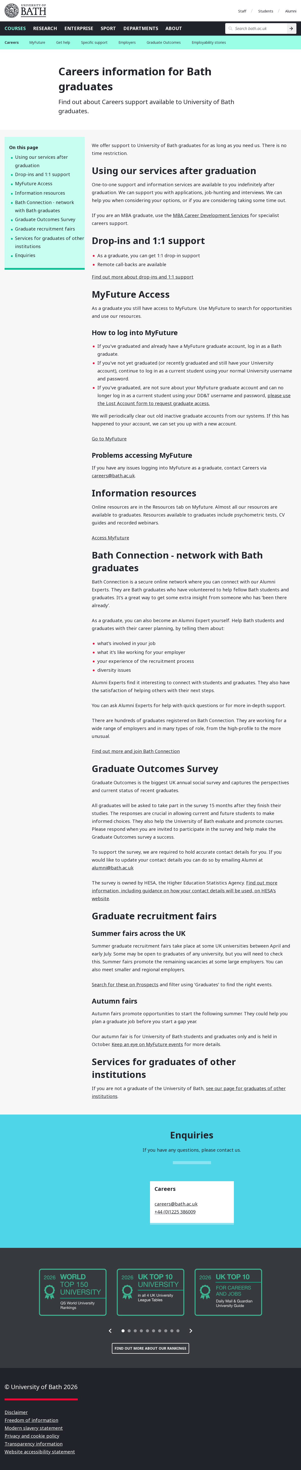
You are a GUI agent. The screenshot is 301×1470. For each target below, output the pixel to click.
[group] (73, 1292)
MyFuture (37, 42)
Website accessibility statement (40, 1452)
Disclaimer (16, 1412)
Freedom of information (31, 1420)
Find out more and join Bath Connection (136, 751)
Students (265, 11)
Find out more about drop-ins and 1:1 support (142, 277)
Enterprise (78, 28)
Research (45, 28)
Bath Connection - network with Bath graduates (44, 206)
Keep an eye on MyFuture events (147, 1044)
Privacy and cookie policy (32, 1436)
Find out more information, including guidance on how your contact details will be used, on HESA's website (184, 891)
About (173, 28)
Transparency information (34, 1444)
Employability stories (209, 42)
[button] (110, 1331)
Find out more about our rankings (150, 1348)
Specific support (94, 42)
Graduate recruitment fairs (45, 229)
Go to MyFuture (109, 439)
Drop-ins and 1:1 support (42, 174)
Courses (15, 28)
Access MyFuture (110, 538)
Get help (63, 42)
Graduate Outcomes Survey (45, 219)
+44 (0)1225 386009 (175, 1212)
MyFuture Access (33, 183)
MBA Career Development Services (211, 215)
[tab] (123, 1330)
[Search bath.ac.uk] (256, 28)
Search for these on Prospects (125, 984)
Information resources (40, 193)
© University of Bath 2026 (41, 1386)
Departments (140, 28)
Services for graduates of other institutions (49, 242)
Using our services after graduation (41, 161)
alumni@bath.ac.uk (112, 868)
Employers (127, 42)
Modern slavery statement (34, 1428)
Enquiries (25, 255)
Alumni (290, 11)
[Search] (291, 28)
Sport (108, 28)
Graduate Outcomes (164, 42)
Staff (242, 11)
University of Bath (27, 11)
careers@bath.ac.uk (113, 476)
